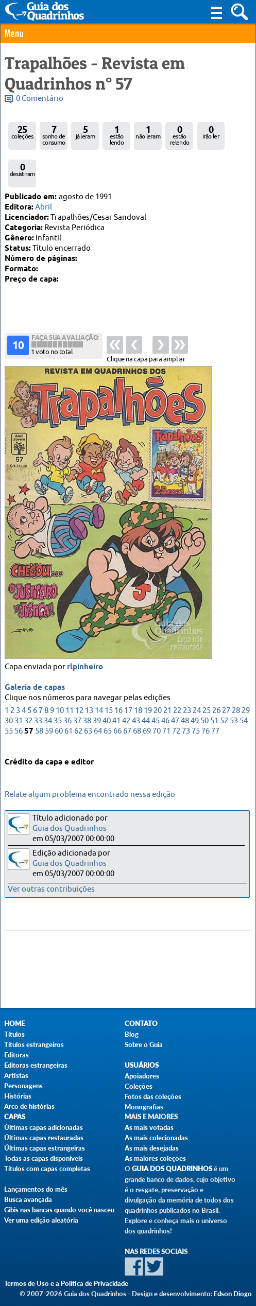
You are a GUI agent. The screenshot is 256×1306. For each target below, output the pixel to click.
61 (68, 707)
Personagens (23, 1086)
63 (88, 707)
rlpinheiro (85, 643)
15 (109, 687)
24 (197, 687)
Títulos (14, 1034)
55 (9, 707)
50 (204, 697)
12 (79, 687)
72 (176, 707)
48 (185, 697)
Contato (141, 1024)
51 (214, 697)
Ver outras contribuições (51, 889)
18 (138, 687)
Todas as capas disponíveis (43, 1158)
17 (128, 687)
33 (38, 697)
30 (9, 697)
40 (107, 697)
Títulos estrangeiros (34, 1044)
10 (60, 687)
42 (126, 697)
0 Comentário (39, 98)
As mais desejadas (152, 1148)
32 (28, 697)
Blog (132, 1034)
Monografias (144, 1107)
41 (116, 697)
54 (244, 697)
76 (205, 707)
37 (77, 697)
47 (175, 697)
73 (186, 707)
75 (196, 707)
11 (69, 687)
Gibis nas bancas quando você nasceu (59, 1210)
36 (67, 697)
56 (18, 707)
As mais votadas (149, 1127)
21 (167, 687)
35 (58, 697)
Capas (14, 1117)
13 (89, 687)
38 (87, 697)
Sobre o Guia (144, 1044)
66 (117, 707)
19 (148, 687)
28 (236, 687)
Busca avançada (28, 1199)
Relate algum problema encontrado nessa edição (90, 794)
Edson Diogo (233, 1294)
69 (147, 707)
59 (49, 707)
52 (224, 697)
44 (146, 697)
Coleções (138, 1086)
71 (166, 707)
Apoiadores (142, 1076)
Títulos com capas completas (47, 1168)
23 (187, 687)
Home (14, 1024)
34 (48, 697)
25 (206, 687)
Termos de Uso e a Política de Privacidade (66, 1283)
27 (226, 687)
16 (118, 687)
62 (78, 707)
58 (39, 707)
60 (59, 707)
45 (155, 697)
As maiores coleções (155, 1158)
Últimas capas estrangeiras (44, 1148)
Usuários (142, 1065)
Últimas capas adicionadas (43, 1127)
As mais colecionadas (156, 1138)
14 (99, 687)
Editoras (16, 1055)
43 (136, 697)
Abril (43, 207)
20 (157, 687)
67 (127, 707)
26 (216, 687)
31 (18, 697)
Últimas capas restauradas (43, 1138)
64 (98, 707)
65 (108, 707)
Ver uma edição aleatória (41, 1220)
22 (177, 687)
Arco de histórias (29, 1106)
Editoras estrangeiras (35, 1065)
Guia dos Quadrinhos (69, 828)
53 (234, 697)
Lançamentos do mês (35, 1189)
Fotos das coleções (153, 1096)
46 (165, 697)
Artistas (16, 1075)
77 (215, 707)
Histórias (17, 1096)
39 (97, 697)
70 (156, 707)
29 (246, 687)
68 (137, 707)
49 (195, 697)
